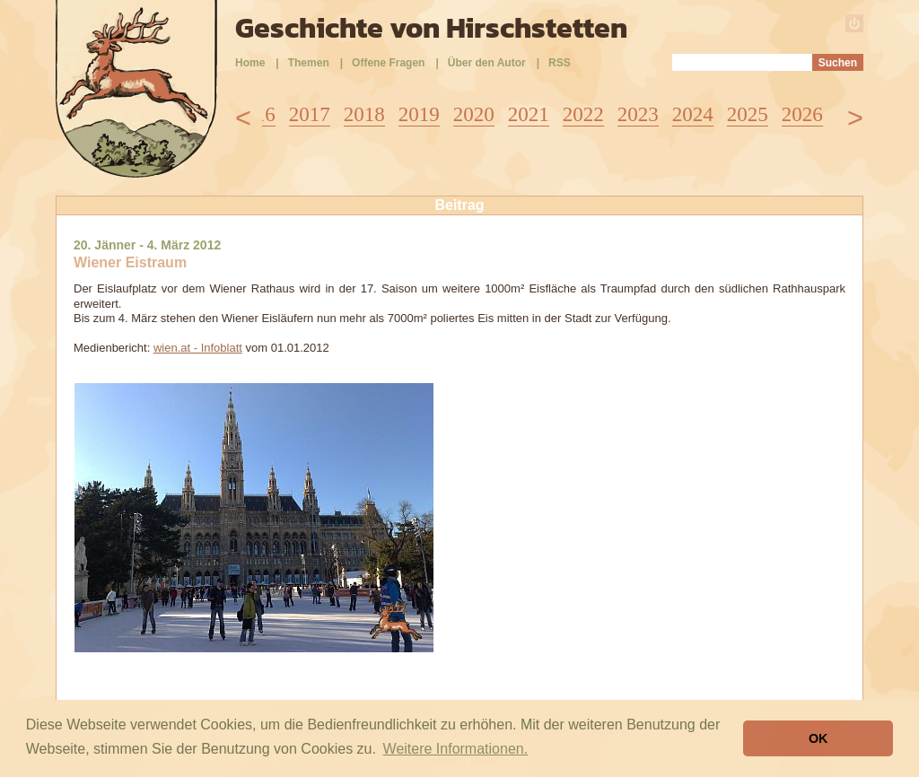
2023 (638, 114)
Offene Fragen (388, 63)
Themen (308, 63)
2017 (309, 114)
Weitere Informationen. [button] (456, 748)
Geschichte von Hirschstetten (431, 27)
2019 (419, 114)
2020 (474, 114)
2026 (802, 114)
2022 (583, 114)
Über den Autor (487, 63)
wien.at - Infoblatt (197, 347)
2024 (692, 114)
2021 (528, 114)
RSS (559, 63)
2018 (364, 114)
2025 (747, 114)
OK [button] (818, 738)
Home (250, 63)
